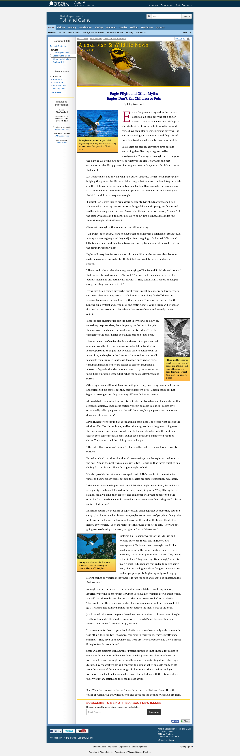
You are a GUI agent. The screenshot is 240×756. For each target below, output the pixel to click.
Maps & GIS (141, 32)
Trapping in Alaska (61, 52)
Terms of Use (69, 738)
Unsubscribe (61, 142)
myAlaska (153, 5)
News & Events (74, 32)
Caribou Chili (58, 62)
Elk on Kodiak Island (62, 59)
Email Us (147, 752)
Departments (167, 5)
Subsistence (85, 27)
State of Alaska (60, 4)
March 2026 (58, 82)
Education (111, 27)
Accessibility (56, 738)
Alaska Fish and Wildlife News (114, 39)
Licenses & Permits (115, 32)
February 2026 (59, 85)
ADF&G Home (82, 39)
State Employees (184, 5)
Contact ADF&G (85, 738)
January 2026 (59, 88)
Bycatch (160, 27)
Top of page (184, 747)
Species (123, 27)
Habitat (133, 27)
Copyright (93, 752)
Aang (77, 2)
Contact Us (186, 32)
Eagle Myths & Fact (61, 56)
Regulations (147, 27)
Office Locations (166, 740)
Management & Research (93, 32)
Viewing (99, 27)
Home (51, 27)
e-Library (129, 32)
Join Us (62, 32)
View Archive (55, 92)
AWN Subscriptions (62, 136)
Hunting (72, 27)
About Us (52, 32)
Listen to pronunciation (84, 2)
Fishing (61, 27)
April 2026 (57, 79)
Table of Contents (58, 46)
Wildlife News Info (61, 129)
